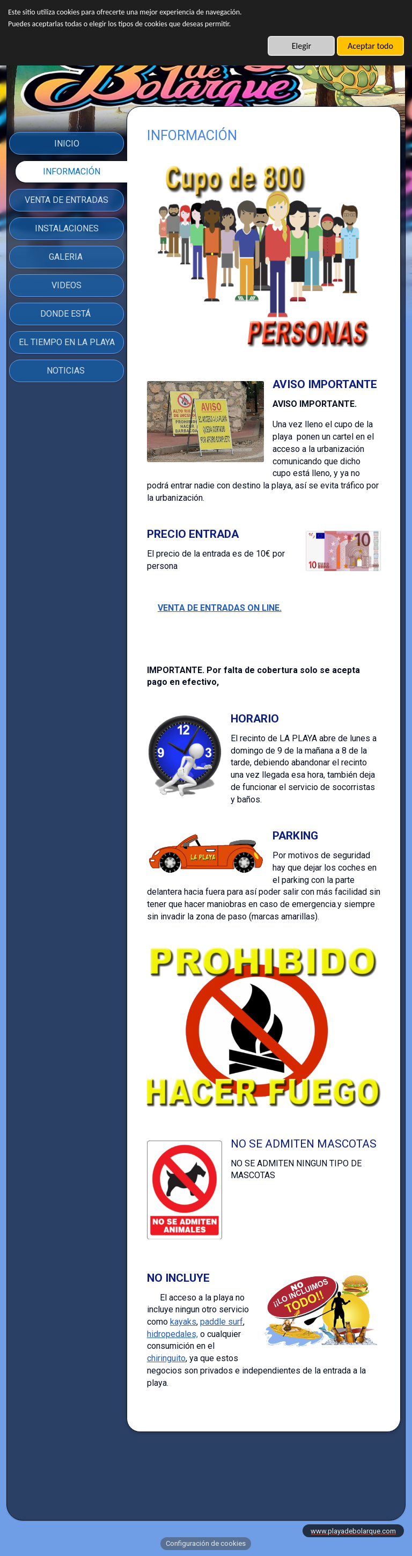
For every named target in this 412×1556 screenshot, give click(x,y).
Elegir (301, 46)
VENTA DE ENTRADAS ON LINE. (220, 608)
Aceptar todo (370, 46)
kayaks (183, 1322)
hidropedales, (172, 1334)
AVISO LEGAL (206, 1478)
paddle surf (221, 1322)
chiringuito (166, 1358)
